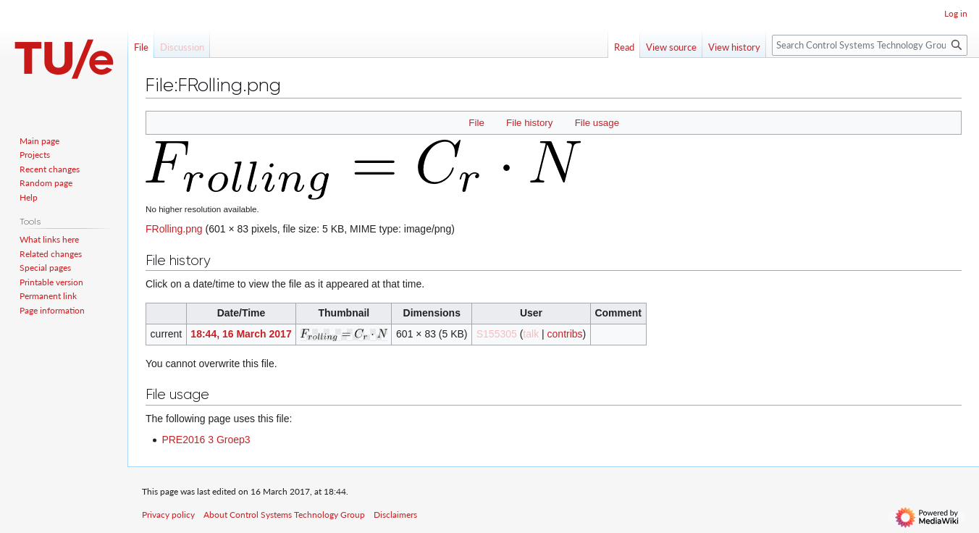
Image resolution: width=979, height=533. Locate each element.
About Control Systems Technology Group (284, 514)
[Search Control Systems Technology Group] (869, 45)
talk (531, 334)
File (476, 122)
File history (529, 122)
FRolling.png (174, 229)
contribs (565, 334)
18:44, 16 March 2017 (240, 334)
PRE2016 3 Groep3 (205, 439)
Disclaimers (395, 514)
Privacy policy (168, 514)
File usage (597, 122)
